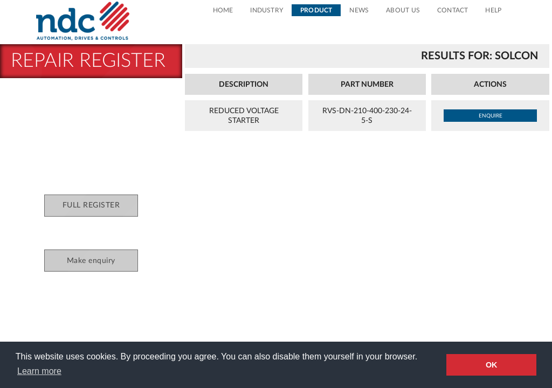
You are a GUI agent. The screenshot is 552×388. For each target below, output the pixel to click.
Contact (452, 10)
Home (223, 10)
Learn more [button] (39, 371)
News (359, 10)
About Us (403, 10)
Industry (266, 10)
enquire (490, 116)
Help (493, 10)
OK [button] (492, 365)
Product (316, 10)
